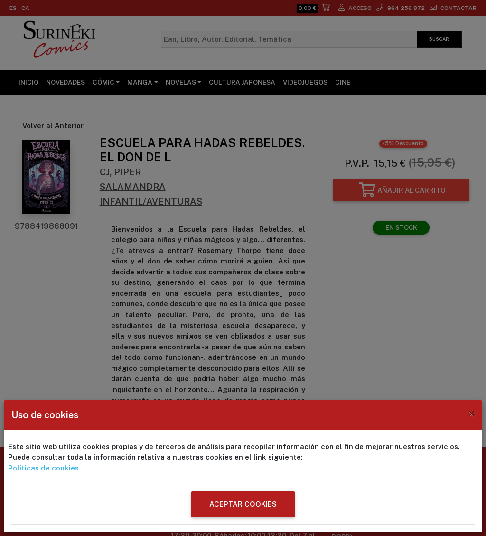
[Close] (471, 413)
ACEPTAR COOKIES (243, 504)
